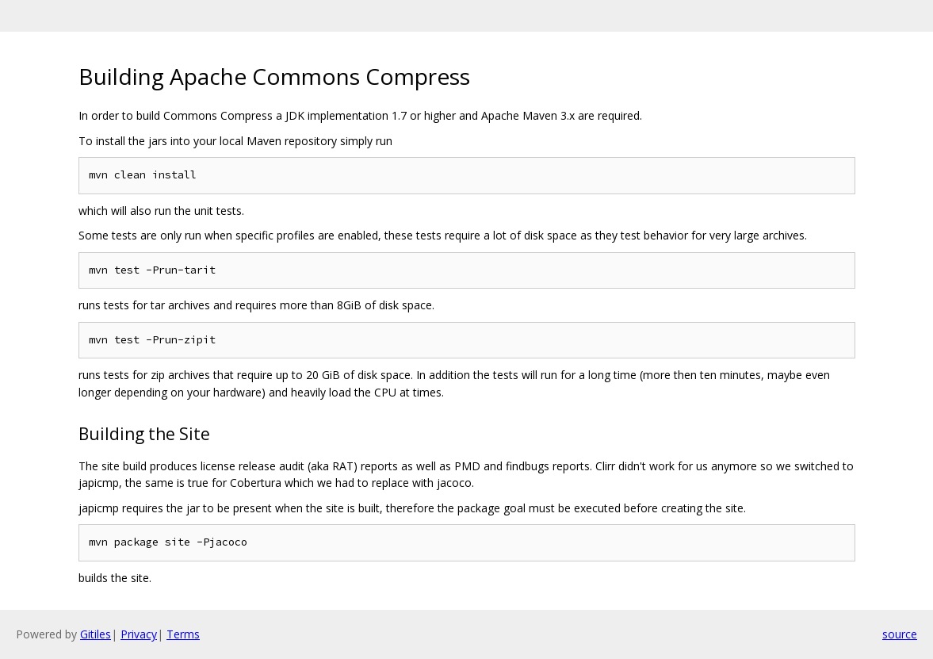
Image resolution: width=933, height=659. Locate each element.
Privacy (138, 634)
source (899, 634)
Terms (183, 634)
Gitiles (95, 634)
